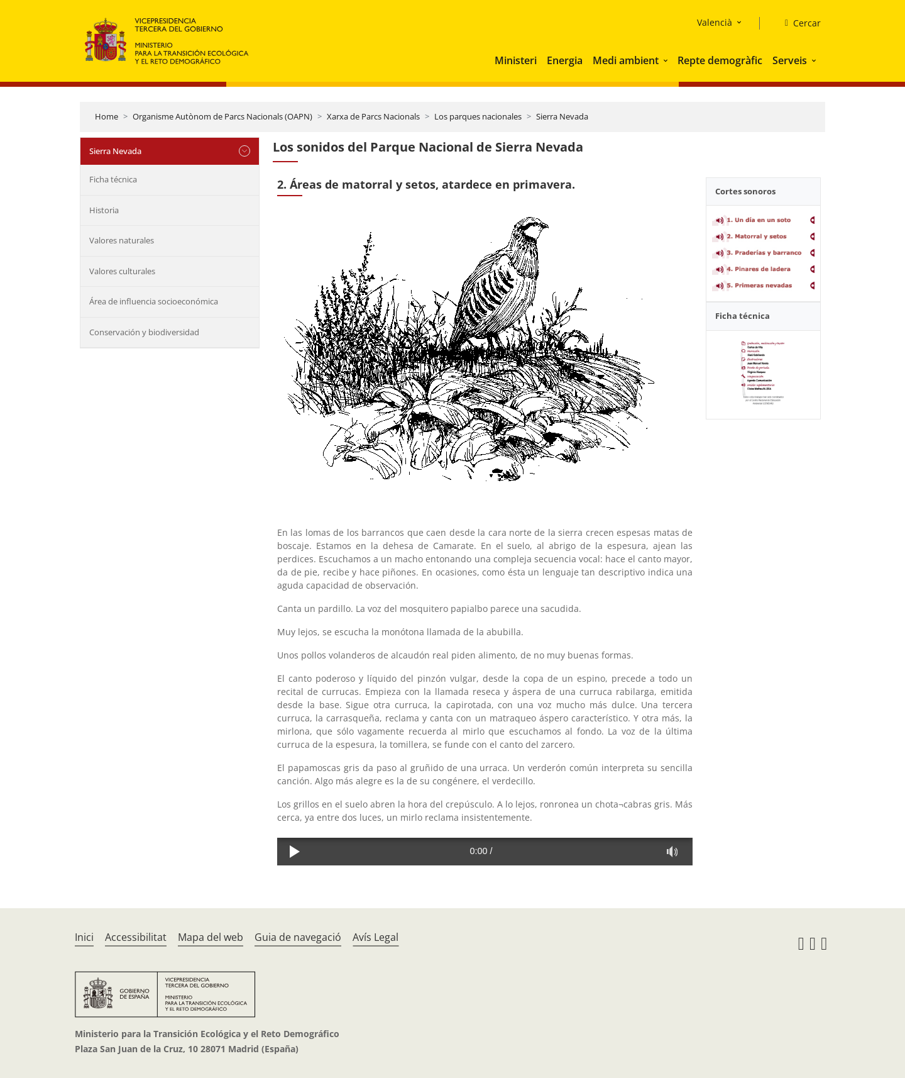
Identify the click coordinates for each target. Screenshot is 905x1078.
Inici (84, 937)
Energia (565, 60)
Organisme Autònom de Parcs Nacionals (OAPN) (222, 116)
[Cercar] (798, 23)
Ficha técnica (113, 179)
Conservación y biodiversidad (144, 332)
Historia (104, 210)
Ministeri (516, 60)
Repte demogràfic (719, 60)
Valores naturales (121, 240)
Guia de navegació (298, 937)
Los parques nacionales (478, 116)
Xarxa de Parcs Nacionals (373, 116)
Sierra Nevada (562, 116)
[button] (666, 60)
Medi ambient (626, 60)
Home (106, 116)
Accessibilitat (136, 937)
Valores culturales (122, 271)
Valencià (714, 22)
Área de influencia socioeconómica (153, 301)
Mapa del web (210, 937)
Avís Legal (375, 937)
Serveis (789, 60)
